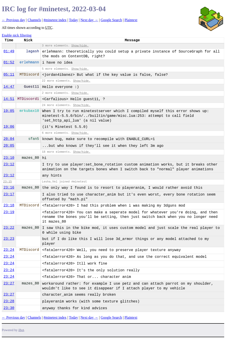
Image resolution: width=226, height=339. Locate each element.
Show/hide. (80, 45)
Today (73, 20)
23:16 (8, 188)
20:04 (8, 139)
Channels (34, 20)
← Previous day (13, 20)
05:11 (8, 75)
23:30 (8, 308)
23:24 (8, 250)
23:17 (8, 194)
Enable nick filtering (17, 35)
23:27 (8, 283)
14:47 (8, 87)
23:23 (8, 239)
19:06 (8, 127)
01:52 (8, 62)
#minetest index (55, 20)
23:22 (8, 228)
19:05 (8, 111)
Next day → (89, 20)
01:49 (8, 51)
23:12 (8, 164)
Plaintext (131, 20)
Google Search (111, 20)
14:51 (8, 99)
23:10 (8, 158)
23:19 (8, 212)
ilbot (21, 330)
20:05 (8, 146)
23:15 (7, 181)
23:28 (8, 301)
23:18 (8, 205)
